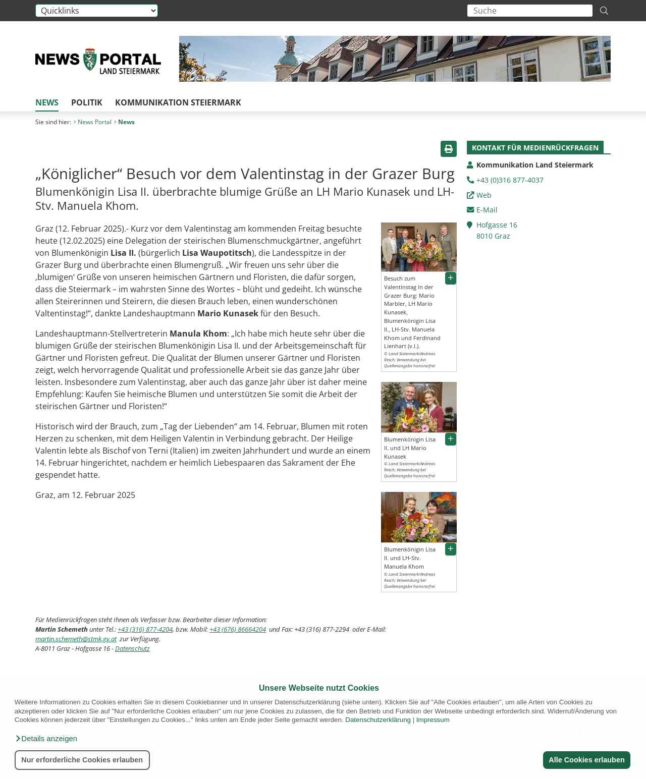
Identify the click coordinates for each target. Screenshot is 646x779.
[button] (46, 739)
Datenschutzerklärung (378, 720)
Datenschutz (132, 648)
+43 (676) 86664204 (237, 629)
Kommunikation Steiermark (178, 102)
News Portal (93, 122)
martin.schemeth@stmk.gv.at (76, 638)
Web (484, 195)
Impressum (433, 720)
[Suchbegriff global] (530, 10)
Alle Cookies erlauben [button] (586, 760)
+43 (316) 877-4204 (145, 629)
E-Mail (487, 209)
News (47, 102)
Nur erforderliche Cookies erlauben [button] (82, 760)
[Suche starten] (604, 10)
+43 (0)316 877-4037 (510, 180)
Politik (86, 102)
